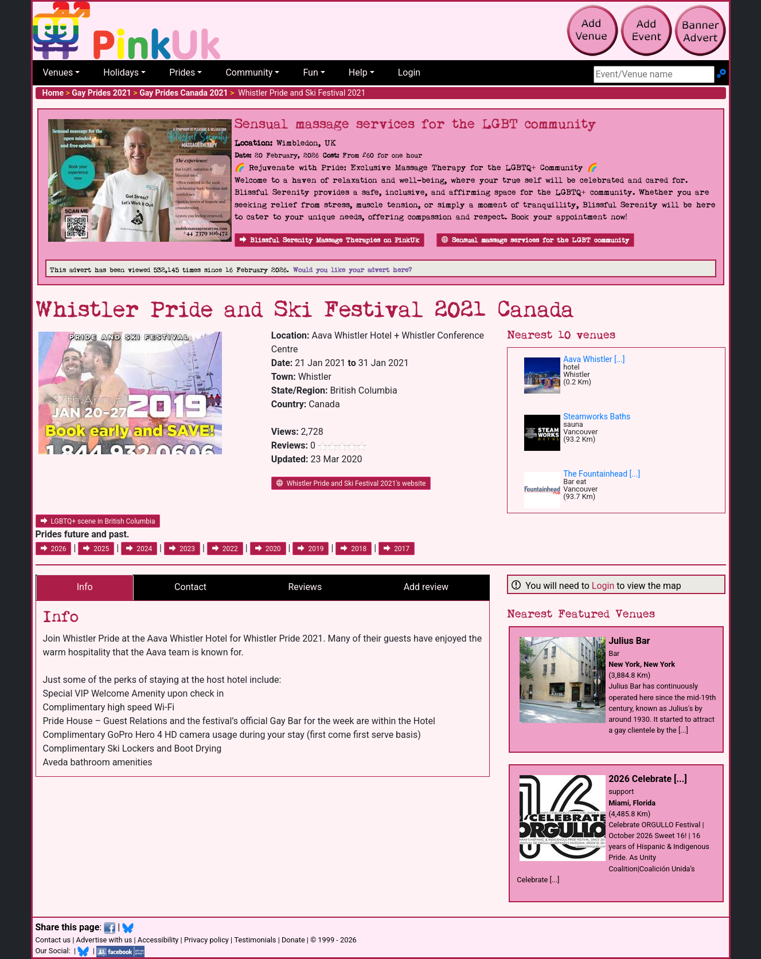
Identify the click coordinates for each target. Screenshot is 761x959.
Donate (293, 940)
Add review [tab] (426, 586)
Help (358, 72)
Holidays (121, 72)
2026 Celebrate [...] (647, 778)
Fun (310, 72)
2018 (353, 549)
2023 (182, 549)
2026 (54, 549)
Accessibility (158, 940)
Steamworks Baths (596, 416)
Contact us (53, 940)
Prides (182, 72)
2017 (396, 549)
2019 (310, 549)
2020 (268, 549)
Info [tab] (85, 586)
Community (248, 72)
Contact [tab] (190, 586)
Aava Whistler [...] (594, 359)
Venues (58, 72)
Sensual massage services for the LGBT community (535, 240)
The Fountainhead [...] (601, 473)
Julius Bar (629, 640)
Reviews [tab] (305, 586)
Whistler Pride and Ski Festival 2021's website (351, 483)
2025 (96, 549)
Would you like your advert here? (352, 270)
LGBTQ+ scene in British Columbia (98, 521)
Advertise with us (104, 940)
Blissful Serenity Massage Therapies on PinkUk (329, 240)
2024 (139, 549)
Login (409, 72)
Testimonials (255, 940)
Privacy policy (206, 940)
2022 (225, 549)
